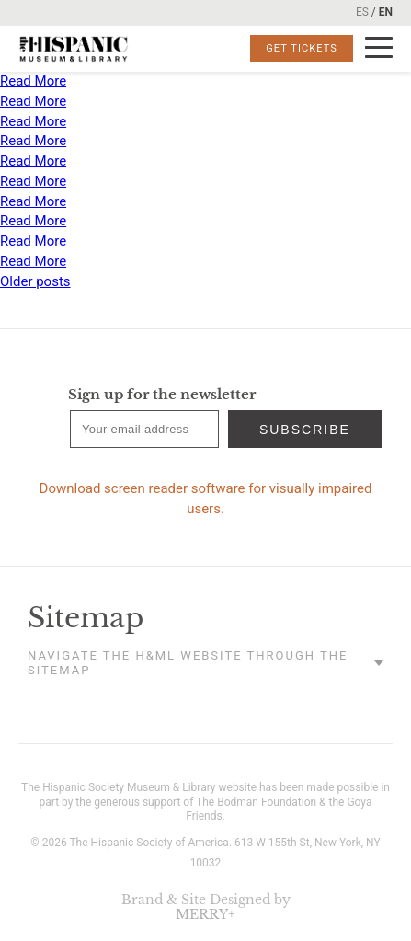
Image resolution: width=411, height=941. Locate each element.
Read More (33, 81)
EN (386, 12)
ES (362, 12)
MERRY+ (205, 914)
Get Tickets (301, 48)
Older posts (35, 281)
